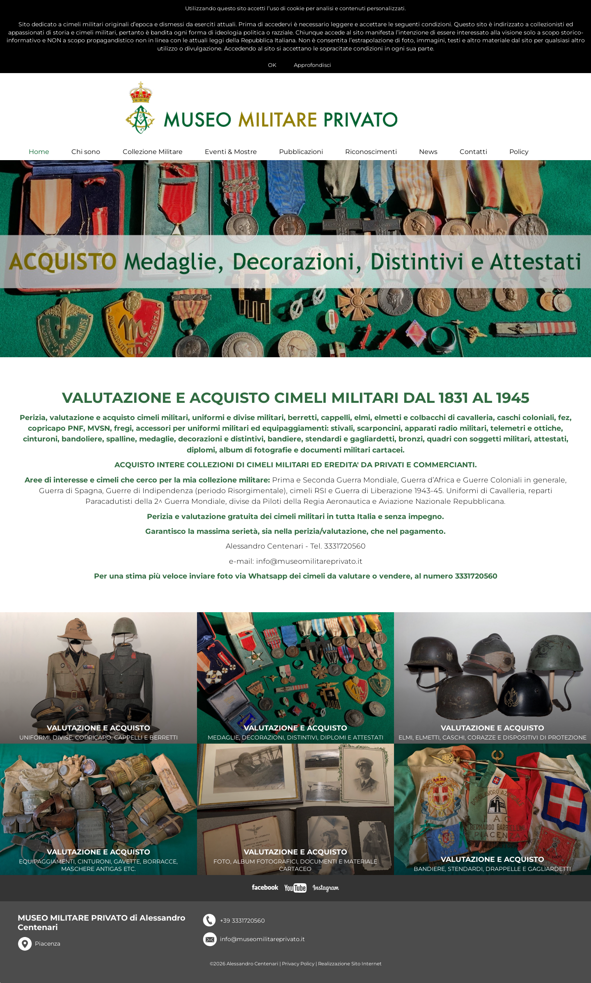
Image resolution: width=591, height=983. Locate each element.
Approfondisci (312, 65)
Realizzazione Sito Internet (350, 970)
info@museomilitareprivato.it (262, 945)
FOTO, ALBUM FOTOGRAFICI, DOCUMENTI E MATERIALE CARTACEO (295, 867)
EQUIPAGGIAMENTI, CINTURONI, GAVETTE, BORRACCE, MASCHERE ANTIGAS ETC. (98, 867)
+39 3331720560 (242, 927)
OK (272, 65)
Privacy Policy (298, 970)
